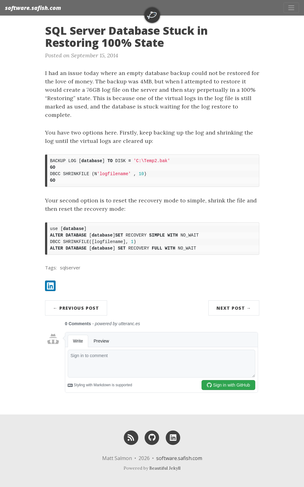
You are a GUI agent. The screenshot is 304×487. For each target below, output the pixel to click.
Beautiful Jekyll (164, 468)
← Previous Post (76, 308)
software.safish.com (33, 7)
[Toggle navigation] (291, 7)
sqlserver (70, 267)
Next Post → (233, 308)
